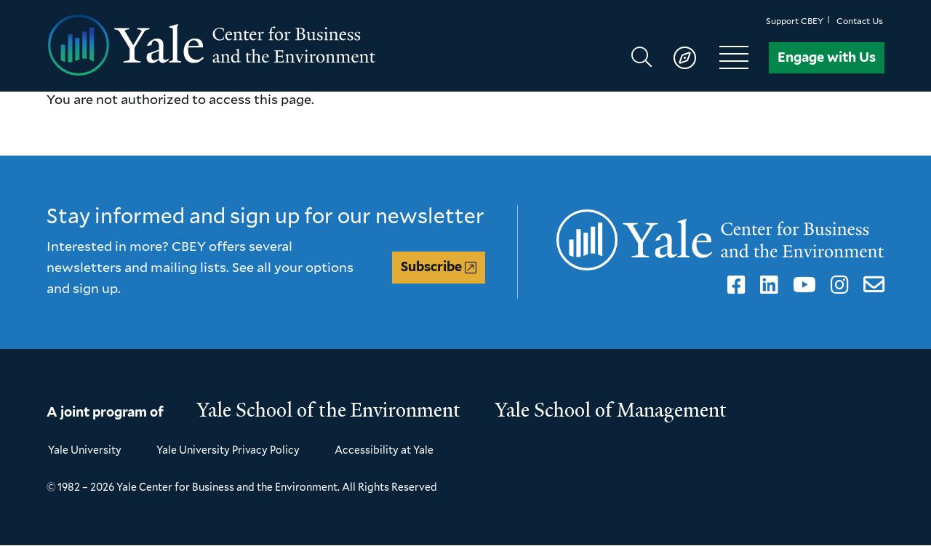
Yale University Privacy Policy (228, 450)
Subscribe (431, 266)
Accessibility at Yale (384, 450)
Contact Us (859, 20)
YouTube (802, 285)
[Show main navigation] (696, 57)
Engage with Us (827, 57)
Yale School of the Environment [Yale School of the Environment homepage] (328, 410)
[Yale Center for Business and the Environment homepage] (256, 46)
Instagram (837, 285)
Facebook (734, 285)
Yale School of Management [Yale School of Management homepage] (611, 410)
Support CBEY (794, 20)
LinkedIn (767, 285)
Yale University (84, 450)
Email (871, 285)
